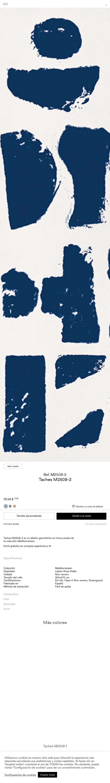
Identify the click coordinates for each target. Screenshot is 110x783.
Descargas (9, 603)
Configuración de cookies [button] (20, 774)
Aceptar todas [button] (47, 774)
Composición (11, 594)
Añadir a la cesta (81, 515)
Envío (7, 608)
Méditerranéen (63, 568)
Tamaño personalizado (29, 515)
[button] (103, 232)
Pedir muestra (12, 466)
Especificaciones (13, 558)
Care (6, 599)
